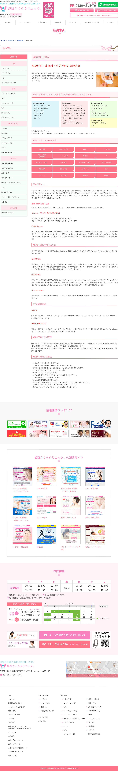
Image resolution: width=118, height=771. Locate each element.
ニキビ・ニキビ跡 (70, 703)
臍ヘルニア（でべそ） (42, 162)
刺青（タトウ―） (7, 178)
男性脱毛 (4, 133)
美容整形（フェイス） (9, 82)
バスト (3, 148)
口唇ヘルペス (63, 175)
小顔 (3, 78)
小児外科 (91, 730)
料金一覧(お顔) (43, 717)
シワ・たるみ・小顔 (70, 711)
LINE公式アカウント (15, 703)
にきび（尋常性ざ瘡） (107, 162)
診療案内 (57, 22)
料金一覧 (73, 22)
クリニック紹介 (25, 22)
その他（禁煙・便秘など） (10, 197)
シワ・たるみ (6, 73)
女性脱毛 (4, 128)
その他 (90, 714)
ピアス (3, 187)
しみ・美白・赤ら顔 (8, 93)
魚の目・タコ (85, 169)
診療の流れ (42, 22)
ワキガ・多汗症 (63, 156)
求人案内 (11, 736)
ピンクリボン (12, 732)
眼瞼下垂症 (42, 149)
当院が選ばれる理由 (91, 22)
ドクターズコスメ (94, 718)
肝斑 (3, 98)
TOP (9, 695)
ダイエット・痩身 (7, 143)
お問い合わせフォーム (15, 740)
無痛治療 (11, 722)
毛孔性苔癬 (42, 169)
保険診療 (91, 726)
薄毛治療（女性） (7, 168)
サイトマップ (12, 755)
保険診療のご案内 (7, 213)
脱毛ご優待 (12, 711)
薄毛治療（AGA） (7, 163)
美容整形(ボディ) (94, 711)
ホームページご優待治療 (16, 707)
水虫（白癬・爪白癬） (85, 162)
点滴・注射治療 (93, 699)
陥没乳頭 (85, 156)
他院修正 (4, 202)
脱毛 (65, 730)
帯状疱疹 (85, 175)
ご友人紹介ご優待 (14, 715)
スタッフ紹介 (45, 703)
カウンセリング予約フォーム (18, 748)
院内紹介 (44, 707)
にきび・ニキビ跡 (8, 103)
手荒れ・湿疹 (63, 169)
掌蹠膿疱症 (107, 175)
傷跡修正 (85, 149)
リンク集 (11, 718)
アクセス (110, 22)
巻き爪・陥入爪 (63, 149)
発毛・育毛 (92, 703)
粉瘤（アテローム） (8, 117)
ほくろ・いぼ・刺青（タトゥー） (75, 718)
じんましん (42, 175)
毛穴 (2, 108)
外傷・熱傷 (64, 162)
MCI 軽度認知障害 (94, 734)
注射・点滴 (5, 173)
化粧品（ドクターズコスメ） (11, 182)
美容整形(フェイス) (94, 707)
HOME (7, 22)
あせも (107, 169)
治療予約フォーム (14, 744)
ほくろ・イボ (106, 149)
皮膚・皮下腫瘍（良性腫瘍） (42, 156)
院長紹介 (44, 699)
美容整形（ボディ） (8, 152)
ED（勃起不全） (7, 192)
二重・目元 (5, 68)
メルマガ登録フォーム (15, 752)
